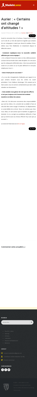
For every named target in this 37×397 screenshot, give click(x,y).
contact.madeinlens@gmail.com (13, 353)
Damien (23, 33)
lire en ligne (21, 124)
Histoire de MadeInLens (11, 340)
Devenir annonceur (9, 360)
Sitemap (7, 333)
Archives (7, 336)
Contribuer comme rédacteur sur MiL (14, 356)
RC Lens (30, 33)
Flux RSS (7, 331)
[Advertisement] (18, 184)
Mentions (7, 343)
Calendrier (8, 338)
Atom (12, 331)
